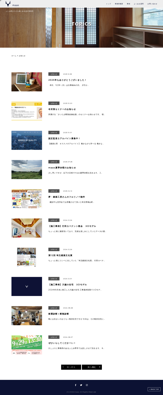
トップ (108, 4)
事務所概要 (119, 4)
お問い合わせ (152, 4)
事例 (128, 4)
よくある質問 (139, 4)
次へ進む (92, 367)
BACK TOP (154, 389)
